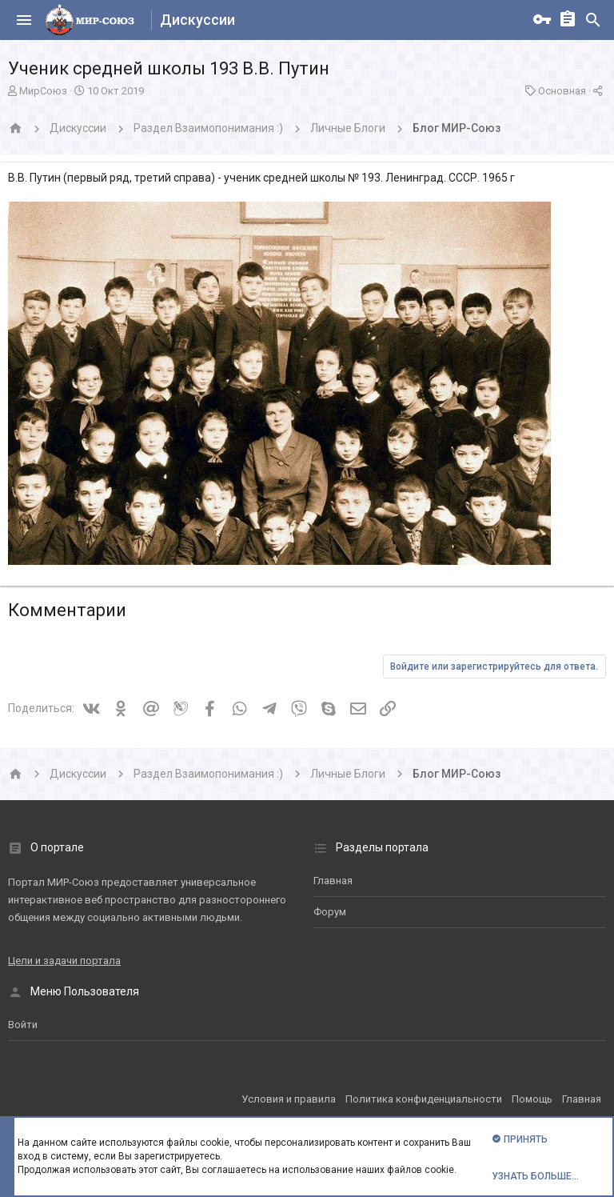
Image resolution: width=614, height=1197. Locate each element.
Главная (333, 881)
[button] (24, 20)
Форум (329, 912)
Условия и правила (288, 1099)
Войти (23, 1025)
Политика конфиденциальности (423, 1099)
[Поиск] (593, 20)
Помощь (532, 1099)
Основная (562, 91)
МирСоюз (43, 91)
